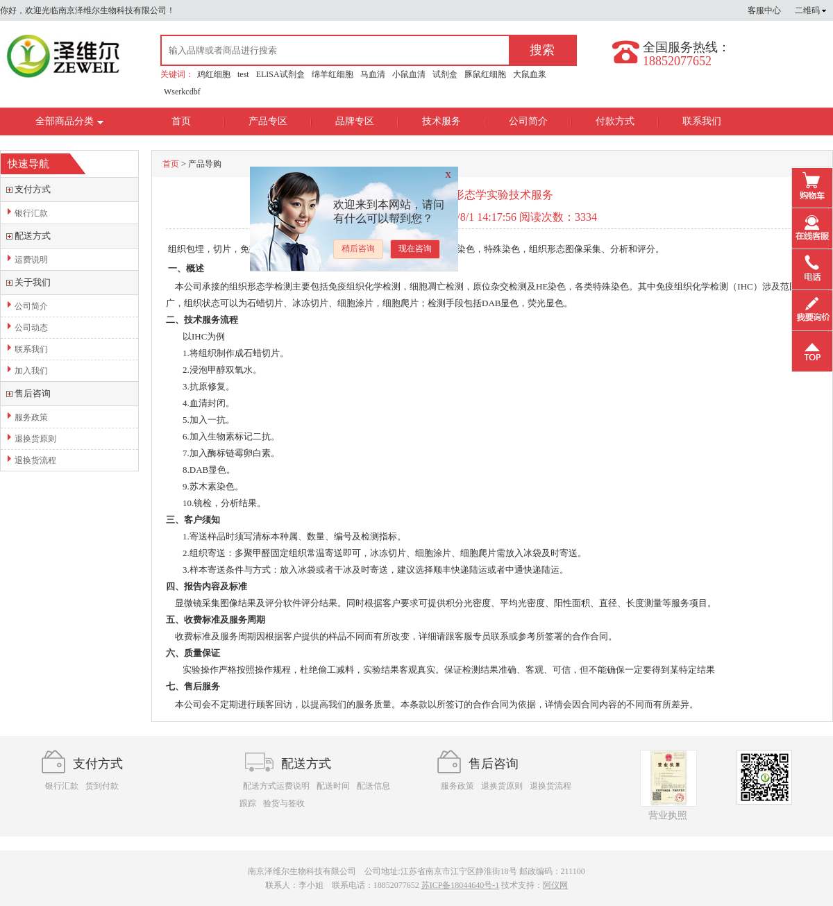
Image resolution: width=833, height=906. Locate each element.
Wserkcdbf (182, 92)
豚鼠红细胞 (485, 74)
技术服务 (441, 121)
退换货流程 (35, 460)
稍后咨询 (358, 248)
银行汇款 (31, 213)
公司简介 (528, 121)
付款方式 (615, 121)
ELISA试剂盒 (280, 74)
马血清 (372, 74)
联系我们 (701, 121)
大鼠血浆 (529, 74)
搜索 (542, 50)
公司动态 (31, 328)
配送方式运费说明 (276, 786)
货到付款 (102, 786)
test (243, 74)
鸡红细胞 (213, 74)
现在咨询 (415, 248)
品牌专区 (354, 121)
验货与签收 (284, 803)
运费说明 (31, 260)
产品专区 (268, 121)
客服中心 (764, 10)
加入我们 (31, 371)
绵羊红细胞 (332, 74)
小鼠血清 (409, 74)
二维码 (810, 10)
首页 (181, 121)
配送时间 (333, 786)
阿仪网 (555, 885)
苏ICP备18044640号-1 (460, 885)
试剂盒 (444, 74)
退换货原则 (35, 439)
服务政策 (31, 417)
